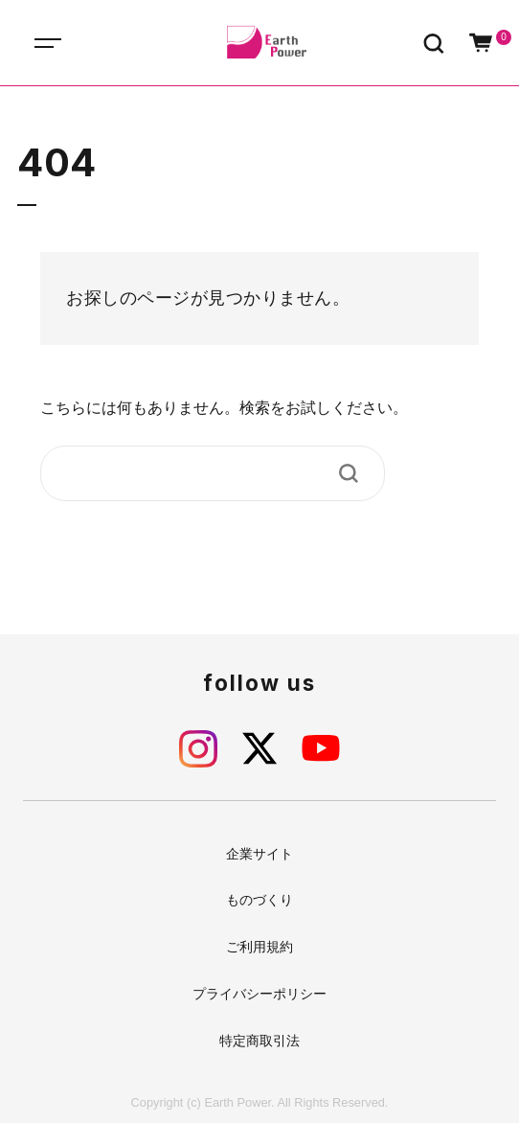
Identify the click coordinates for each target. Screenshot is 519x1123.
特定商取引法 (259, 1040)
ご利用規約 (259, 946)
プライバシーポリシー (259, 993)
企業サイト (259, 853)
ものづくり (259, 899)
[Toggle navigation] (67, 43)
